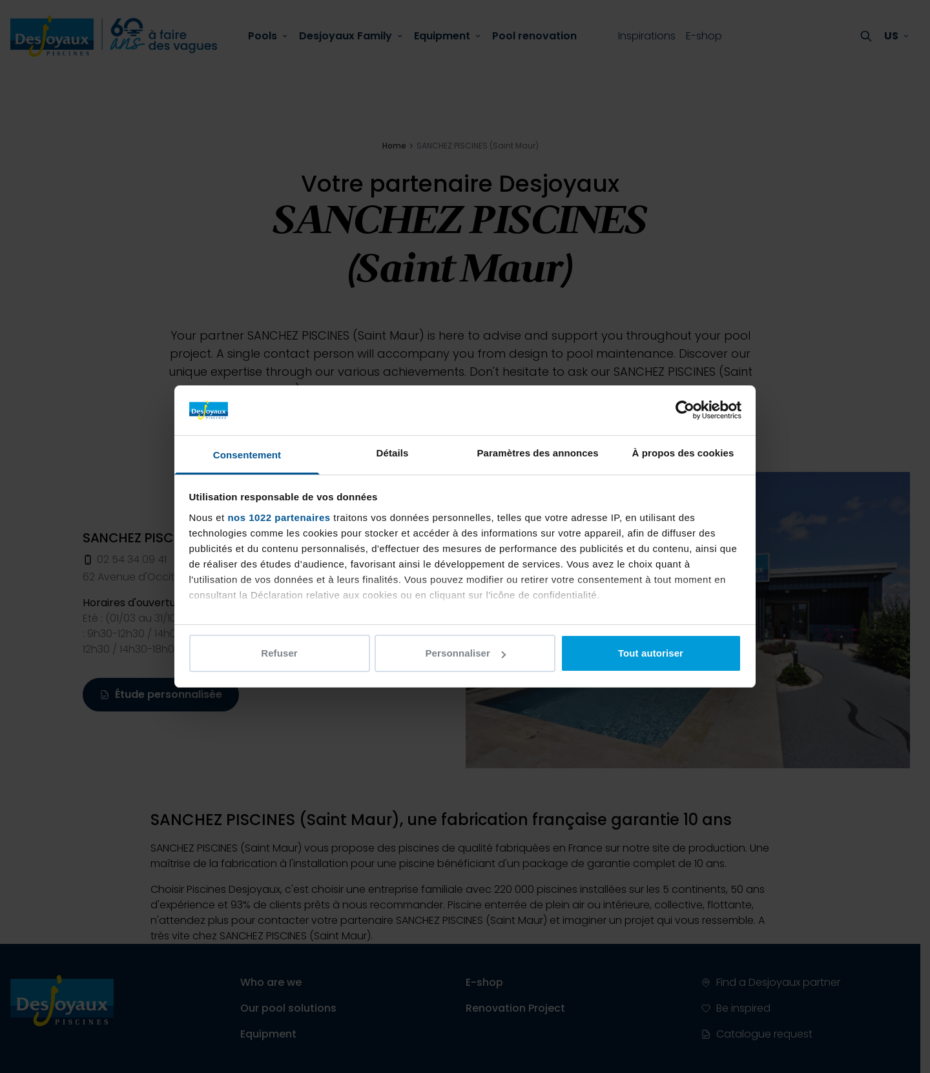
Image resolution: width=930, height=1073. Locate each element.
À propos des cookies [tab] (683, 452)
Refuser (279, 653)
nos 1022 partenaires (278, 517)
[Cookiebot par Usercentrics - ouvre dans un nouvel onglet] (684, 410)
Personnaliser (465, 653)
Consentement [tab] (247, 454)
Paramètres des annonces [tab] (537, 452)
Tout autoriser (650, 653)
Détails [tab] (393, 452)
